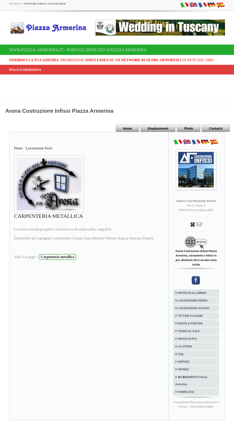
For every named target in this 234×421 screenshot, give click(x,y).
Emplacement (158, 128)
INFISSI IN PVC (187, 338)
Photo (188, 128)
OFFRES (183, 369)
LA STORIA (185, 346)
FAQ (180, 354)
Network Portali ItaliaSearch (45, 3)
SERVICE (183, 361)
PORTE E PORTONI (190, 323)
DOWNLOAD (186, 392)
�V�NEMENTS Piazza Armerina (191, 381)
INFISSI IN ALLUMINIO (192, 293)
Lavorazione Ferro (39, 148)
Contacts (216, 128)
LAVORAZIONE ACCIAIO (193, 308)
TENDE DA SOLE (189, 331)
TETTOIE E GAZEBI (190, 315)
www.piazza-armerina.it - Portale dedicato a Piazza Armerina (78, 50)
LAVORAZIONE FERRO (192, 300)
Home (127, 128)
